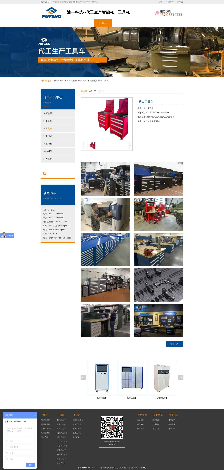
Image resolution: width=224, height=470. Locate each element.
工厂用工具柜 (62, 442)
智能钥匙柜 (45, 433)
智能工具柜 (64, 81)
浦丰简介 (171, 420)
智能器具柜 (45, 420)
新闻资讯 (138, 23)
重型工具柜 (61, 459)
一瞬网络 (141, 468)
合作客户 (140, 429)
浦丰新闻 (156, 420)
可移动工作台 (78, 420)
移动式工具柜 (62, 454)
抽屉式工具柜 (62, 433)
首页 (160, 2)
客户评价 (140, 424)
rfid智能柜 (73, 81)
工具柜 (85, 23)
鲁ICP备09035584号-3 (86, 468)
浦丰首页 (49, 23)
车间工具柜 (61, 437)
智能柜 (67, 23)
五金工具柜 (61, 429)
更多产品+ (45, 437)
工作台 (103, 23)
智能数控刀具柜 (96, 81)
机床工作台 (77, 424)
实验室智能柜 (46, 429)
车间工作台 (77, 429)
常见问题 (156, 429)
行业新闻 (156, 424)
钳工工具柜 (61, 450)
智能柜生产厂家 (83, 81)
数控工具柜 (61, 420)
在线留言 (169, 2)
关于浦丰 (180, 2)
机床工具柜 (61, 424)
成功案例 (121, 23)
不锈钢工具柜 (62, 446)
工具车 (100, 91)
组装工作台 (77, 433)
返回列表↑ (174, 344)
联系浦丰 (174, 23)
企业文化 (171, 424)
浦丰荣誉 (171, 429)
